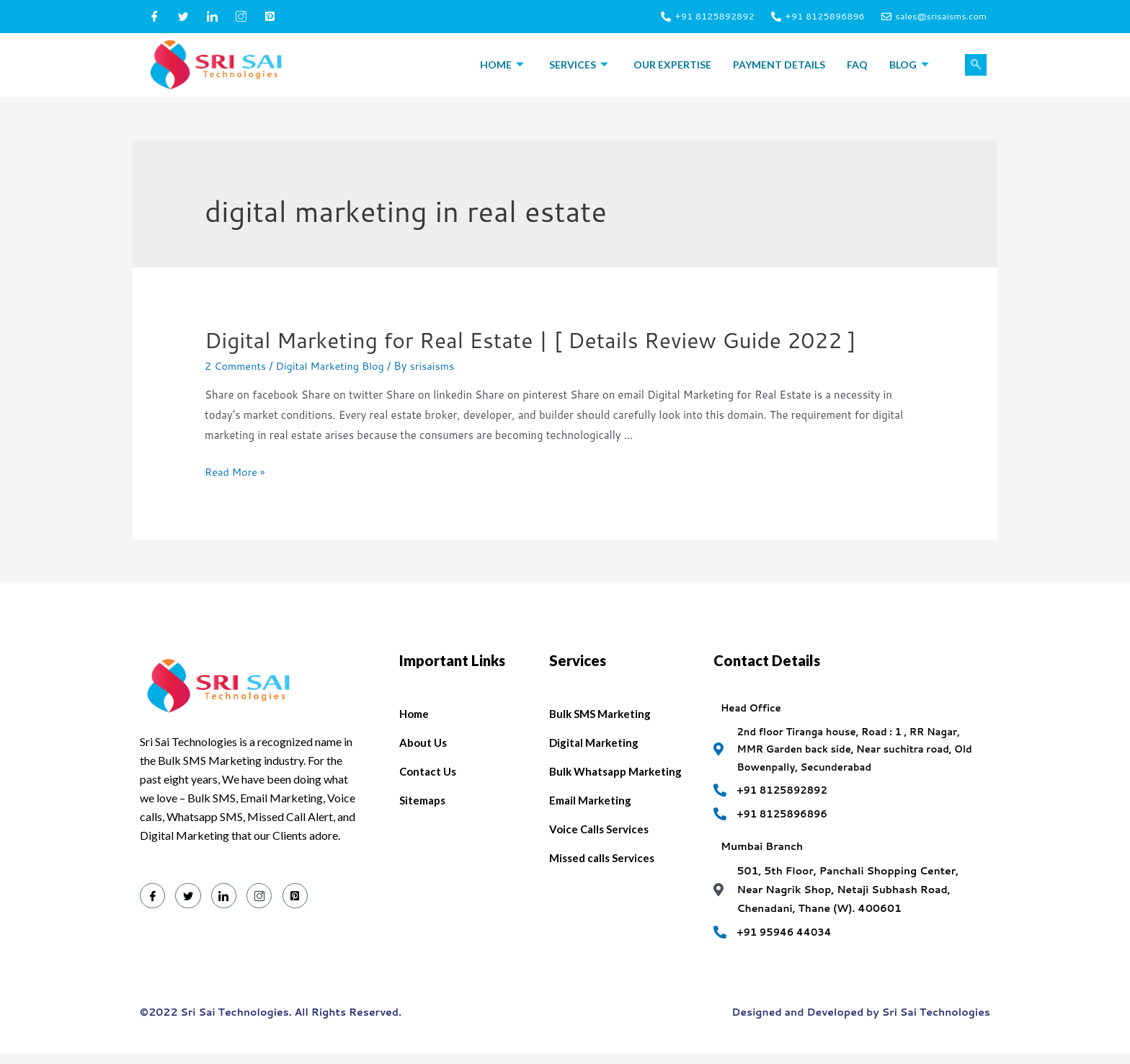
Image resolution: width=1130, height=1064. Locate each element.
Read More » (236, 471)
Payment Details (779, 64)
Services (580, 64)
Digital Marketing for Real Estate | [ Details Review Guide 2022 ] (530, 339)
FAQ (857, 64)
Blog (911, 64)
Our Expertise (672, 64)
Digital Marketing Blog (334, 365)
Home (504, 64)
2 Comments (236, 365)
